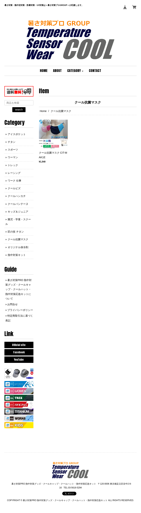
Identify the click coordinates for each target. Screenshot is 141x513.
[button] (75, 71)
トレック (13, 165)
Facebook (19, 352)
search (19, 109)
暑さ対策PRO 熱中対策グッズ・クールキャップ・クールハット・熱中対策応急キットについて (18, 289)
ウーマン (13, 157)
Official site (19, 345)
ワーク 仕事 (14, 180)
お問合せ (12, 304)
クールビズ (14, 188)
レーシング (14, 172)
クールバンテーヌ (18, 203)
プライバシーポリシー (20, 310)
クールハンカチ (17, 196)
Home (43, 111)
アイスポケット (17, 134)
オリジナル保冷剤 (18, 247)
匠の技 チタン (16, 231)
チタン (11, 141)
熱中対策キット (17, 254)
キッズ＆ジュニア (18, 211)
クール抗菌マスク (18, 239)
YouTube (19, 360)
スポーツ (13, 149)
